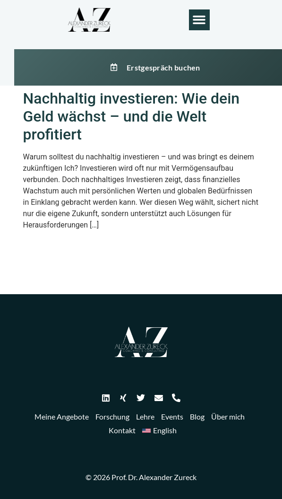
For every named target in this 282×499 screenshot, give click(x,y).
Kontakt (122, 430)
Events (172, 416)
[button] (199, 19)
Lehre (145, 416)
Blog (197, 416)
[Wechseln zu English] (159, 431)
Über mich (228, 416)
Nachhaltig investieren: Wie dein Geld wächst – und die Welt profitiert (131, 116)
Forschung (112, 416)
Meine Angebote (61, 416)
